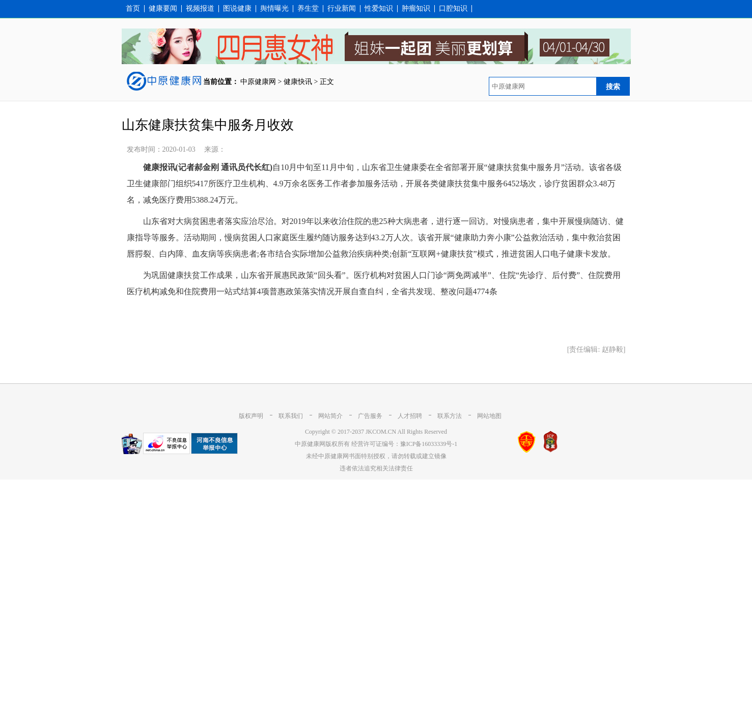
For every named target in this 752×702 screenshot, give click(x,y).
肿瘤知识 (416, 8)
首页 (133, 8)
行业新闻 (341, 8)
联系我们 (290, 415)
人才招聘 (410, 415)
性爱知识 (379, 8)
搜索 (613, 86)
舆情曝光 (274, 8)
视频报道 (200, 8)
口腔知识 (453, 8)
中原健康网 (258, 82)
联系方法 (449, 415)
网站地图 (489, 415)
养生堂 (308, 8)
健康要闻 (163, 8)
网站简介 (330, 415)
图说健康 (237, 8)
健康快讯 (298, 82)
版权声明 (251, 415)
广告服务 (370, 415)
